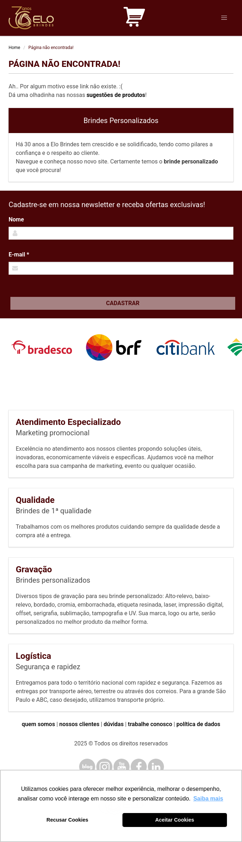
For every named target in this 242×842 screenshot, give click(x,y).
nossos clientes (79, 724)
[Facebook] (139, 767)
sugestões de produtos (116, 95)
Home (14, 47)
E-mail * (19, 254)
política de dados (198, 724)
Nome (16, 219)
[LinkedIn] (156, 767)
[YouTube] (121, 767)
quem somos (38, 724)
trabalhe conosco (150, 724)
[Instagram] (104, 767)
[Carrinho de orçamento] (134, 18)
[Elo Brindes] (31, 17)
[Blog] (87, 767)
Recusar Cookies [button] (67, 820)
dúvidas (113, 724)
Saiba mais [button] (208, 799)
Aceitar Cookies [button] (174, 820)
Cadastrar (122, 303)
